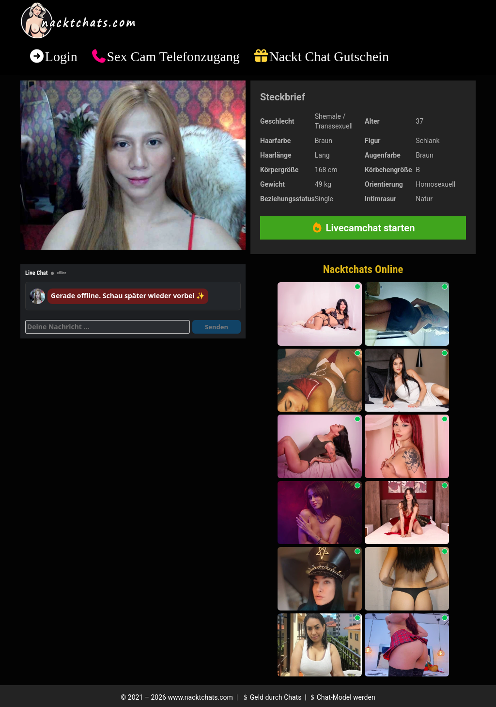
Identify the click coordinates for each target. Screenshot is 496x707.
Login (61, 56)
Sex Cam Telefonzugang (173, 56)
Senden (216, 326)
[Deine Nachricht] (107, 327)
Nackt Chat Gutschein (329, 56)
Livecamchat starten (363, 228)
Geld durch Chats (271, 697)
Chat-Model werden (341, 697)
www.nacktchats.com (200, 697)
